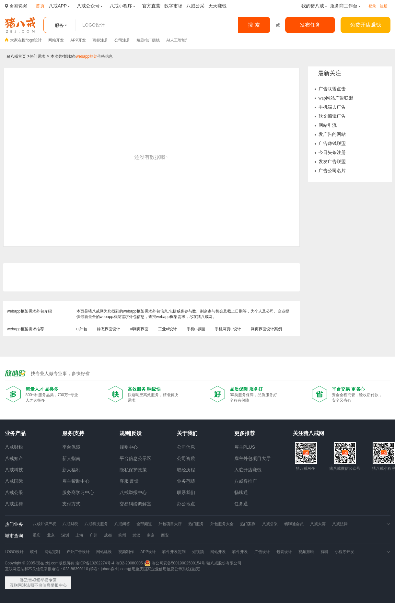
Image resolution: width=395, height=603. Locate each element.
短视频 (198, 552)
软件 (34, 552)
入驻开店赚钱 (247, 469)
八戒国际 (14, 481)
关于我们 (187, 433)
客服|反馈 (129, 481)
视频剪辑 (306, 552)
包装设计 (284, 552)
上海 (79, 535)
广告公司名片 (332, 170)
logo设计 (34, 40)
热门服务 (196, 524)
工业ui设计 (167, 329)
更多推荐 (244, 433)
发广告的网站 (332, 134)
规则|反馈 (131, 433)
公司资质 (186, 458)
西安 (165, 535)
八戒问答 (122, 524)
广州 (94, 535)
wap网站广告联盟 (336, 98)
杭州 (122, 535)
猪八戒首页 (16, 56)
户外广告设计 (78, 552)
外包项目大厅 (170, 524)
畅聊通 (241, 492)
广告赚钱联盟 (332, 143)
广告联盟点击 (332, 89)
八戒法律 (14, 503)
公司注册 (122, 40)
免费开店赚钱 (365, 25)
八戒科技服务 (96, 524)
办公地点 (186, 503)
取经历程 (186, 469)
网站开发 (56, 40)
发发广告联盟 (332, 161)
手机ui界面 (196, 329)
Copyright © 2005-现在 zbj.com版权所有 (39, 563)
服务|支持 (73, 433)
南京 (151, 535)
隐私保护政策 (133, 469)
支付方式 (71, 503)
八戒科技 (14, 469)
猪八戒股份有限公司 (223, 563)
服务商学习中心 (78, 492)
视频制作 (126, 552)
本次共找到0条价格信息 (82, 56)
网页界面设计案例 (266, 329)
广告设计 (262, 552)
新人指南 (71, 458)
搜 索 (254, 25)
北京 (51, 535)
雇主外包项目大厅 (252, 458)
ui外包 (81, 329)
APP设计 (148, 552)
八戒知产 (14, 458)
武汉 (136, 535)
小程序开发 (344, 552)
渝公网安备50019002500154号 (174, 563)
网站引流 (328, 125)
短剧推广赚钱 (148, 40)
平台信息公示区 (135, 458)
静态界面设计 (108, 329)
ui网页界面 (139, 329)
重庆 (37, 535)
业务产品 (15, 433)
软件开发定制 (174, 552)
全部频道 (144, 524)
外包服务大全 (222, 524)
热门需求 (37, 56)
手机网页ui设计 (228, 329)
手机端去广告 (332, 107)
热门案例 (248, 524)
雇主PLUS (244, 447)
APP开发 (78, 40)
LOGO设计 (14, 552)
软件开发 (240, 552)
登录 (372, 6)
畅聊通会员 (294, 524)
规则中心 (129, 447)
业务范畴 (186, 481)
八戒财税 (14, 447)
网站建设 (104, 552)
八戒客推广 (245, 481)
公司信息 (186, 447)
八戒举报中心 (133, 492)
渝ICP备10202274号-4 (95, 563)
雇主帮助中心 (75, 481)
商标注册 (100, 40)
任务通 (241, 503)
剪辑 (324, 552)
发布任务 (310, 25)
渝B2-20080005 (129, 563)
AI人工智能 (175, 40)
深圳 (65, 535)
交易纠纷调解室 (135, 503)
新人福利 (71, 469)
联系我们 (186, 492)
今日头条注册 (332, 152)
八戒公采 (14, 492)
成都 (108, 535)
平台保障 (71, 447)
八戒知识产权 (44, 524)
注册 (384, 6)
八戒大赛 (318, 524)
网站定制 (52, 552)
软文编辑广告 (332, 116)
